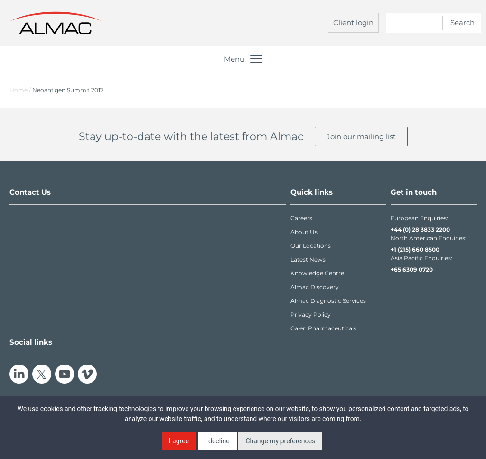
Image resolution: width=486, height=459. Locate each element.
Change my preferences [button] (280, 441)
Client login (353, 22)
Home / (20, 90)
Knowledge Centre (317, 273)
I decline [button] (217, 441)
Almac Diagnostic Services (328, 300)
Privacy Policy (310, 314)
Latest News (308, 259)
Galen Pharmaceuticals (323, 328)
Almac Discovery (314, 286)
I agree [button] (179, 441)
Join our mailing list (361, 136)
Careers (301, 218)
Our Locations (310, 245)
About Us (304, 231)
